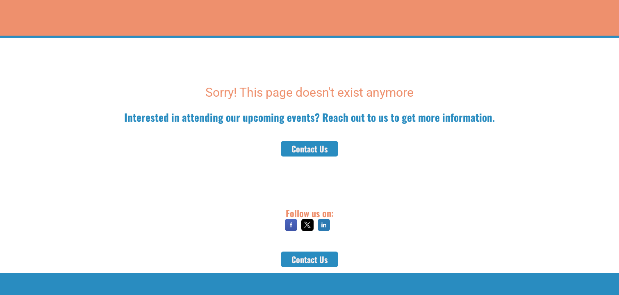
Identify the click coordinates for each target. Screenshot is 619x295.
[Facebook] (291, 228)
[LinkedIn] (324, 228)
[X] (307, 228)
